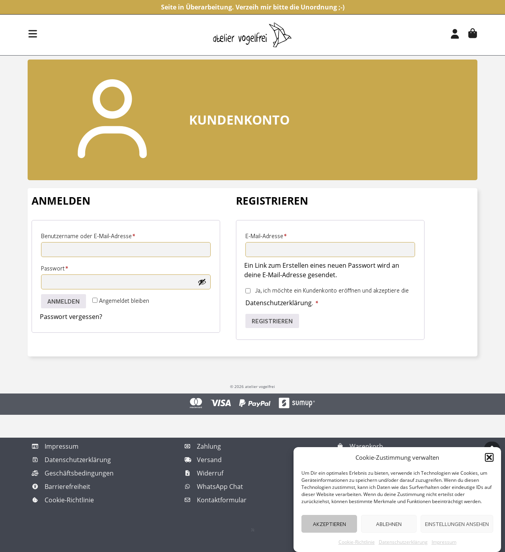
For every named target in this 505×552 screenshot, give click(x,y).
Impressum (444, 542)
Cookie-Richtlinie (357, 542)
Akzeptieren (329, 524)
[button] (489, 457)
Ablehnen (389, 524)
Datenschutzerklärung (403, 542)
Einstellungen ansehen (457, 524)
